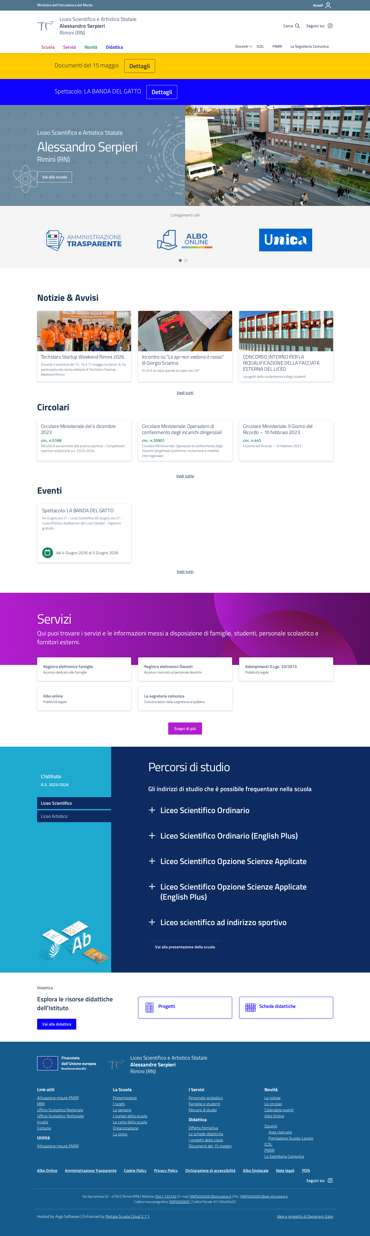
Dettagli (139, 65)
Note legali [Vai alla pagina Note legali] (285, 1170)
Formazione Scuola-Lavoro (290, 1138)
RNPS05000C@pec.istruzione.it (264, 1196)
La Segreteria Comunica (309, 46)
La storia (120, 1134)
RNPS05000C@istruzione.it (210, 1196)
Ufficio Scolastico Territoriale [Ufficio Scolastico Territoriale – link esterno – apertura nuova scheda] (60, 1116)
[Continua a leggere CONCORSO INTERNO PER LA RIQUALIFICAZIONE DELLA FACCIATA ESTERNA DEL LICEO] (286, 331)
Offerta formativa (203, 1128)
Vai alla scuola (54, 177)
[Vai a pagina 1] (180, 260)
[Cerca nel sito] (291, 25)
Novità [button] (91, 47)
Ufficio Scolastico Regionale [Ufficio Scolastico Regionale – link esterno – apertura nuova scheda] (60, 1110)
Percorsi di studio (203, 1110)
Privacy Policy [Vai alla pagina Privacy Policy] (166, 1170)
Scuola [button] (48, 47)
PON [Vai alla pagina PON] (306, 1170)
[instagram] (330, 26)
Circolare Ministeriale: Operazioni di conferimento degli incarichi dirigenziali (182, 429)
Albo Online (274, 1116)
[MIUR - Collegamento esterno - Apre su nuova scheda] (65, 5)
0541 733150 (165, 1196)
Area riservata (280, 1132)
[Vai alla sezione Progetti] (185, 1007)
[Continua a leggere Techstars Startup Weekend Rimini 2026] (84, 331)
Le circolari (273, 1104)
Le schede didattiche (206, 1134)
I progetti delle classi (206, 1140)
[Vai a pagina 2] (185, 260)
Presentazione (125, 1098)
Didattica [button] (114, 47)
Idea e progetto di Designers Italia (305, 1216)
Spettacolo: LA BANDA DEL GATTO (78, 510)
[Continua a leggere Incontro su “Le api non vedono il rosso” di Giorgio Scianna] (185, 331)
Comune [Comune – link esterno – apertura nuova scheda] (44, 1128)
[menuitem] (48, 47)
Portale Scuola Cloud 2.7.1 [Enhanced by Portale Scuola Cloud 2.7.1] (128, 1216)
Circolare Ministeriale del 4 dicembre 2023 (78, 429)
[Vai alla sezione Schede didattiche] (286, 1007)
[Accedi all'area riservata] (322, 5)
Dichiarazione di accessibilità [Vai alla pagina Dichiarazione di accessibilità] (210, 1170)
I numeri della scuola (130, 1116)
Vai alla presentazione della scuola (185, 947)
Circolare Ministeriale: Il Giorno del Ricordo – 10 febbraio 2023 (278, 429)
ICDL (260, 46)
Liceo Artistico (54, 816)
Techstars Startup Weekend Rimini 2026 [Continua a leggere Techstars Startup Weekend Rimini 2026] (82, 357)
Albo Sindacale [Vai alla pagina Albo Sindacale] (255, 1170)
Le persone (122, 1110)
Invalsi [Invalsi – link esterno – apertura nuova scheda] (42, 1122)
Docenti (241, 46)
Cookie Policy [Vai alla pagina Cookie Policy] (135, 1170)
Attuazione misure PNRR (58, 1098)
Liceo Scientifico (56, 803)
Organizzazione (125, 1128)
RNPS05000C (179, 1201)
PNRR (277, 46)
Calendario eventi (279, 1110)
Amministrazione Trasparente (90, 1170)
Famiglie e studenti (204, 1104)
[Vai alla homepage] (45, 26)
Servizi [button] (69, 47)
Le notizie (272, 1098)
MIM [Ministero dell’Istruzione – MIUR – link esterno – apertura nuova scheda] (41, 1104)
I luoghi (119, 1104)
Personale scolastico (206, 1098)
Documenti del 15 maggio (210, 1146)
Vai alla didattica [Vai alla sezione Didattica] (56, 1024)
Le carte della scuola (130, 1122)
